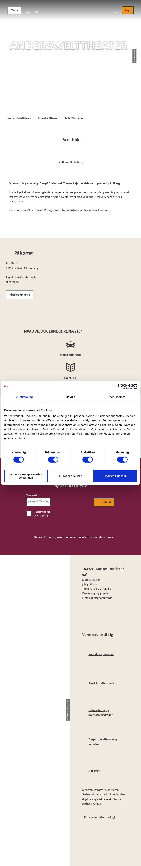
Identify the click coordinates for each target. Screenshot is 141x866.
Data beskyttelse (94, 817)
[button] (114, 10)
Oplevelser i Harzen (47, 118)
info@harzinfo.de (101, 598)
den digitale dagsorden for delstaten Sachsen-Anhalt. (103, 799)
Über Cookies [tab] (117, 397)
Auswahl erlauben (70, 475)
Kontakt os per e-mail (101, 654)
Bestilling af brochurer (101, 683)
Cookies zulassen (115, 475)
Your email (31, 495)
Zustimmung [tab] (24, 397)
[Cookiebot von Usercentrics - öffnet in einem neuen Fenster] (121, 386)
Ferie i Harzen (24, 118)
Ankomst (94, 770)
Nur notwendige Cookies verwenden (26, 476)
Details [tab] (70, 397)
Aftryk (112, 817)
